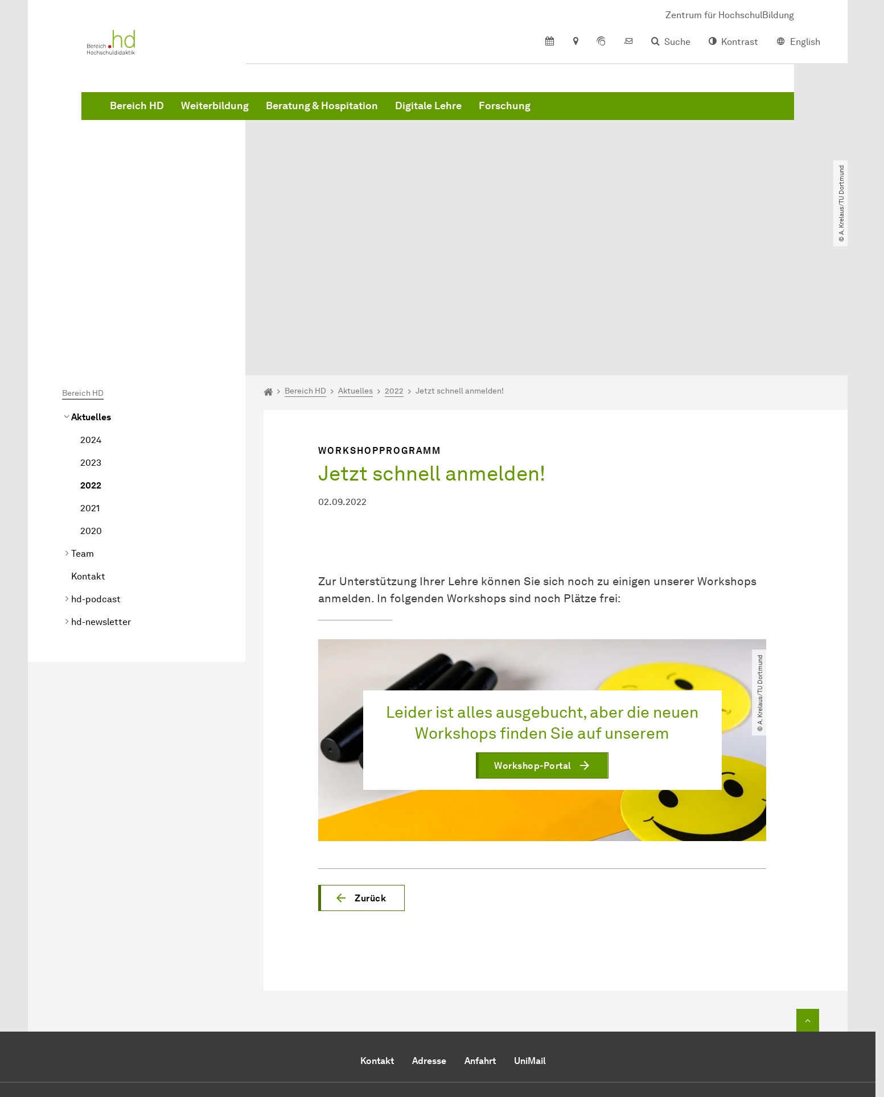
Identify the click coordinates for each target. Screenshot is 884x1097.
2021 (90, 377)
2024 (90, 309)
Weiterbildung (388, 113)
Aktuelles (91, 287)
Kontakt (88, 446)
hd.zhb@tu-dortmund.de (450, 1018)
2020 (91, 400)
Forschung (678, 113)
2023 (90, 332)
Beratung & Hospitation (495, 113)
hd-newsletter (101, 491)
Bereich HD (310, 113)
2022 (90, 355)
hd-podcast (96, 468)
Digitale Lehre (601, 113)
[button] (361, 768)
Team (82, 423)
